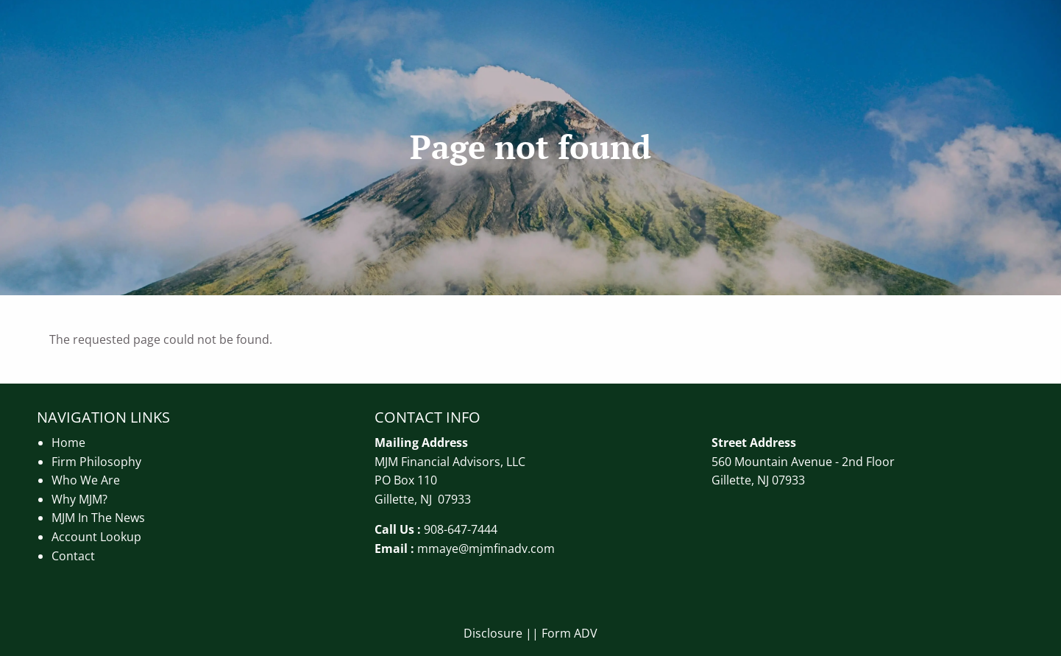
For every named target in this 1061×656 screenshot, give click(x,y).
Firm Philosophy (96, 462)
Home (68, 442)
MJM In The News (98, 517)
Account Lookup (96, 537)
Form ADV (569, 633)
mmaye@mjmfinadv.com (486, 548)
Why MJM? (79, 499)
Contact (73, 556)
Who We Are (86, 480)
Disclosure (493, 633)
